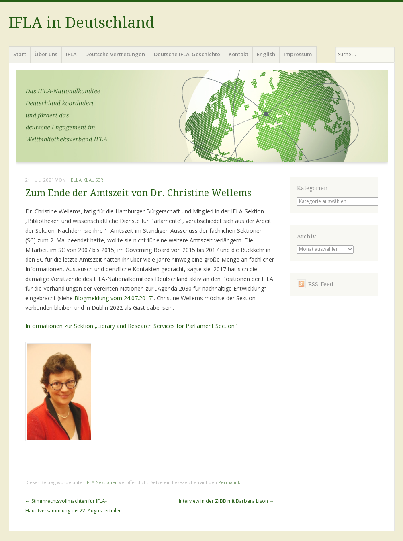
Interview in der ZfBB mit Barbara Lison (226, 501)
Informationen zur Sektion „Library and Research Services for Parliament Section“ (131, 326)
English (266, 54)
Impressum (298, 54)
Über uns (46, 54)
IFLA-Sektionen (102, 482)
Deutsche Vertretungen (115, 54)
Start (19, 54)
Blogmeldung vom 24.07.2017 (113, 298)
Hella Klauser (85, 180)
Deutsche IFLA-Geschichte (187, 54)
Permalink (229, 482)
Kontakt (238, 54)
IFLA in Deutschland (82, 22)
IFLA (71, 54)
